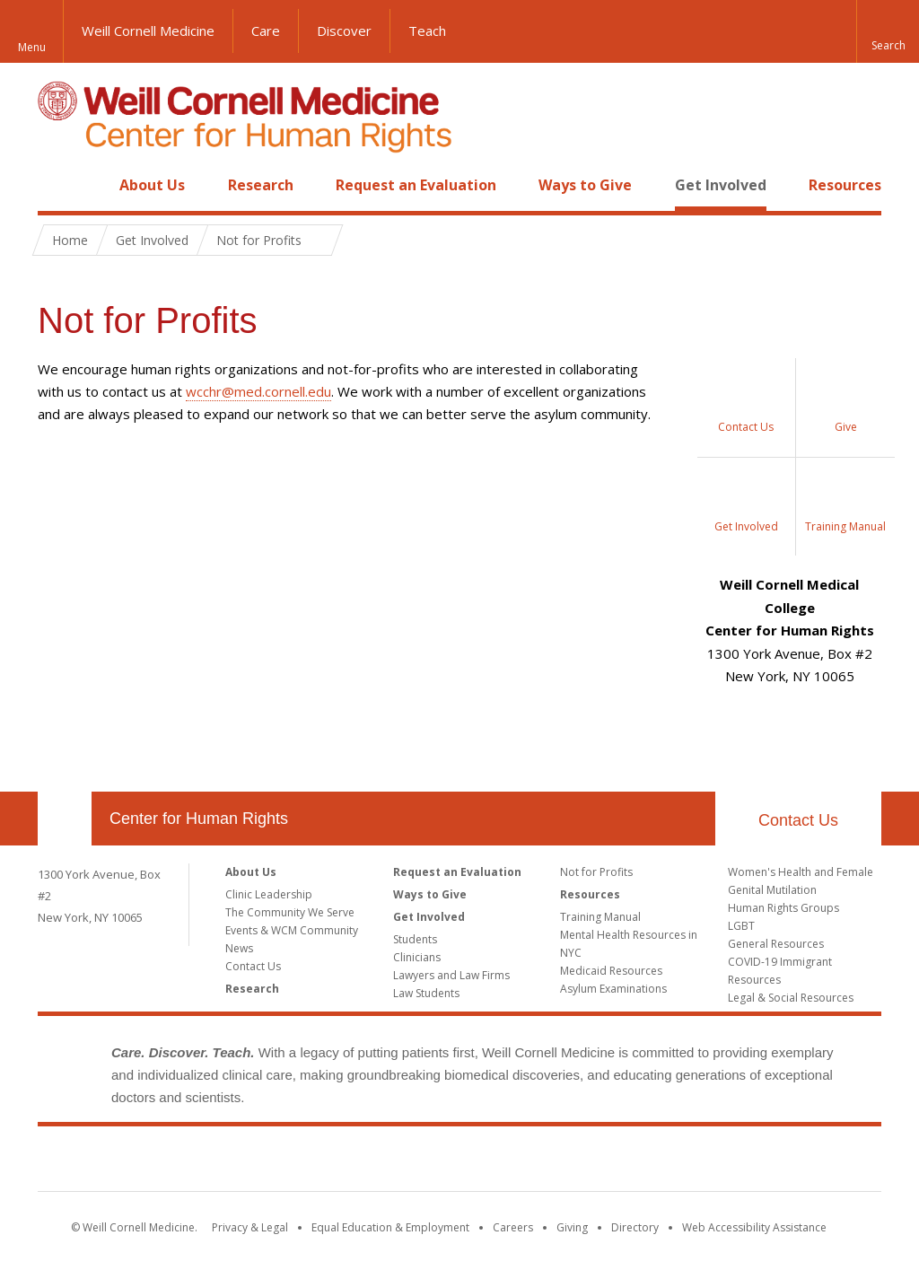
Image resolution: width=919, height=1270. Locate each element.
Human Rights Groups (783, 907)
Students (415, 939)
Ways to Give (585, 185)
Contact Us (798, 820)
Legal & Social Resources (790, 997)
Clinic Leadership (268, 894)
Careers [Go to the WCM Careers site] (513, 1227)
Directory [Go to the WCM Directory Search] (635, 1227)
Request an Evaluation (416, 185)
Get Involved (720, 185)
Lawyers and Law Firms (451, 975)
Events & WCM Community (291, 930)
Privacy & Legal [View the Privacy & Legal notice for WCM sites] (250, 1227)
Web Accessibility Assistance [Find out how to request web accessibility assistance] (754, 1227)
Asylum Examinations (613, 988)
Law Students (426, 993)
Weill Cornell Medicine (148, 30)
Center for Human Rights (198, 819)
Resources (845, 185)
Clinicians (417, 957)
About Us (152, 185)
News (239, 948)
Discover (344, 30)
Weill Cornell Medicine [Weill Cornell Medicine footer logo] (459, 1162)
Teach (427, 30)
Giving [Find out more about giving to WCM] (572, 1227)
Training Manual (600, 916)
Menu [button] (32, 47)
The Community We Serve (289, 912)
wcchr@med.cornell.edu (258, 391)
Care (265, 30)
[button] (887, 31)
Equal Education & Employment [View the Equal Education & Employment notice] (390, 1227)
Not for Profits (596, 872)
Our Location (65, 818)
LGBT (741, 925)
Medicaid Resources (611, 970)
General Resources (776, 943)
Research (260, 185)
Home (57, 185)
